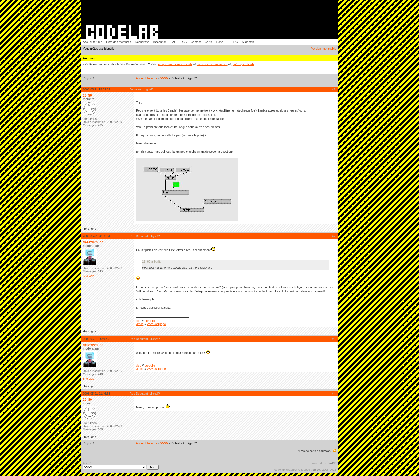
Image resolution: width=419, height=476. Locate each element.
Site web (88, 275)
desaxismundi (93, 242)
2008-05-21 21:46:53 (96, 393)
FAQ (174, 41)
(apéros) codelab (243, 64)
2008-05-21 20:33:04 (96, 236)
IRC (235, 41)
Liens (219, 41)
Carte (208, 41)
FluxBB (331, 463)
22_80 (87, 95)
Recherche (142, 41)
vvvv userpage (156, 324)
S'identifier (248, 41)
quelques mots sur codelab (174, 64)
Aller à (121, 466)
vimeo (139, 324)
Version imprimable (323, 48)
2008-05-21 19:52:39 (96, 89)
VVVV (164, 78)
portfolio (150, 320)
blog (138, 320)
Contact (196, 41)
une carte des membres (212, 64)
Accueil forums (92, 41)
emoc (316, 469)
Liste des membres (118, 41)
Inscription (159, 41)
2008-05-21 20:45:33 (96, 338)
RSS (184, 41)
